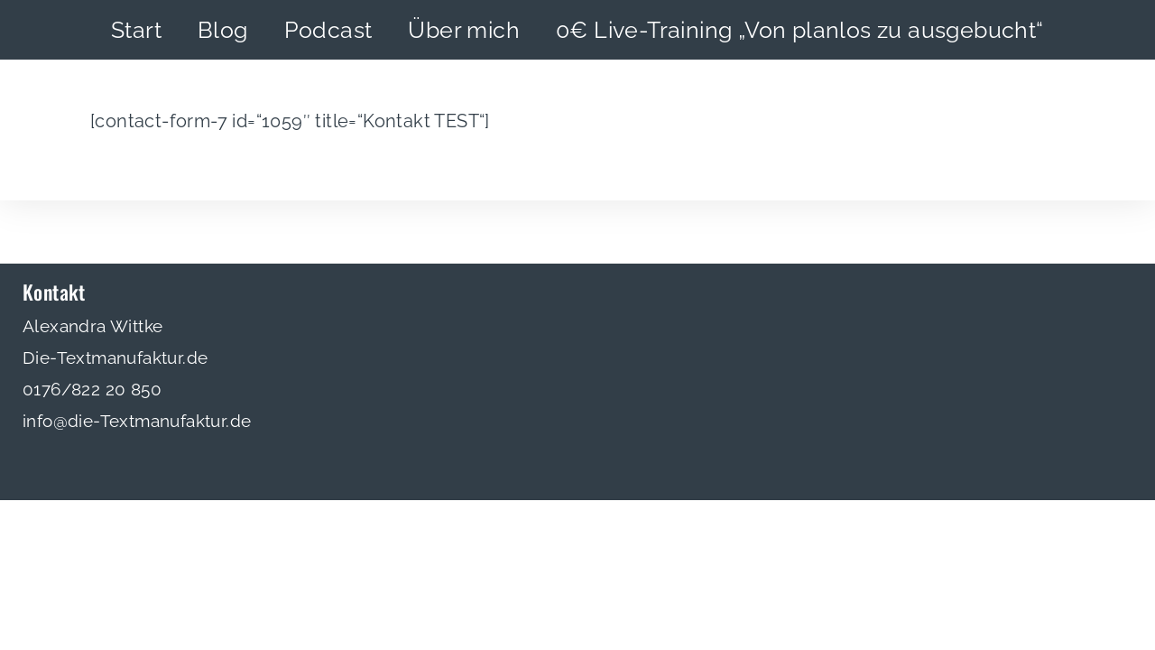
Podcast (328, 29)
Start (136, 29)
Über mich (464, 29)
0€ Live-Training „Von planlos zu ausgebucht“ (800, 29)
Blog (223, 29)
